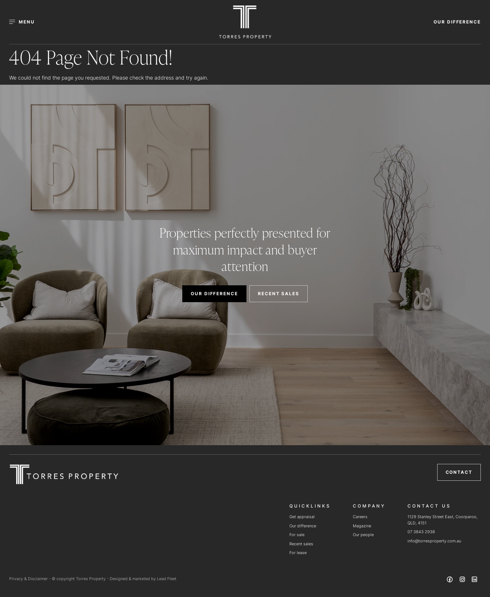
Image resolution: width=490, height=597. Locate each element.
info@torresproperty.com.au (434, 541)
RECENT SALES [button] (278, 293)
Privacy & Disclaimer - (30, 579)
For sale (296, 535)
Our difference (302, 526)
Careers (360, 517)
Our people (363, 535)
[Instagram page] (463, 580)
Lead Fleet (166, 579)
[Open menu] (26, 22)
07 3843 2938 (421, 532)
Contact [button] (459, 472)
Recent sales (301, 544)
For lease (298, 553)
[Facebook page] (451, 580)
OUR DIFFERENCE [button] (457, 22)
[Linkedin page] (474, 580)
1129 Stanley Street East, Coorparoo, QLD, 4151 (442, 520)
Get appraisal (302, 517)
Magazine (362, 526)
